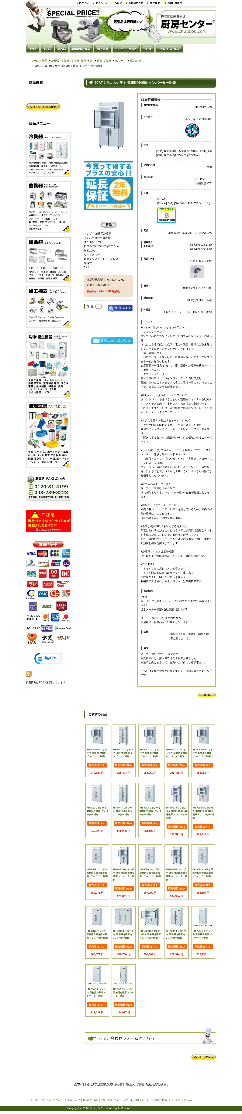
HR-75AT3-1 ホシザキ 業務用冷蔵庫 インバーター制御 (202, 934)
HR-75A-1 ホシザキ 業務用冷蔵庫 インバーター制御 (123, 992)
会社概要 (134, 1100)
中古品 (56, 1100)
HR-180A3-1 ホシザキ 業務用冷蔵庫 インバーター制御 (123, 934)
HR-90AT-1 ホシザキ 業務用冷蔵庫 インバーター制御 (150, 811)
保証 (96, 1100)
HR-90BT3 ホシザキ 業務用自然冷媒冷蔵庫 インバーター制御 (97, 873)
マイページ (147, 1100)
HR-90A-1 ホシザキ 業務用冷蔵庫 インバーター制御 (97, 811)
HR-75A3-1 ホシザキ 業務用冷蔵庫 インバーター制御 (96, 992)
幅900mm (136, 60)
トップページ (37, 1100)
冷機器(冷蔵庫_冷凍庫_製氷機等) (72, 60)
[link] (48, 659)
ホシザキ (120, 60)
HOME (33, 60)
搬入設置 (87, 1100)
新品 (44, 60)
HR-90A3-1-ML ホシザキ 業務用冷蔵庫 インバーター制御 (202, 753)
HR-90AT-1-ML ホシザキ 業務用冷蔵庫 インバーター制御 (97, 753)
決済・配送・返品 (110, 1100)
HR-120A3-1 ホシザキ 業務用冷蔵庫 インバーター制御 (176, 934)
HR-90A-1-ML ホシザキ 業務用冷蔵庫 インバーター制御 (149, 753)
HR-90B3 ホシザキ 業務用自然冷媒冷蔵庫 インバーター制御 (97, 934)
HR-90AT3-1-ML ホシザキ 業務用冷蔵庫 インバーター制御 (176, 753)
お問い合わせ (189, 1100)
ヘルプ (124, 1100)
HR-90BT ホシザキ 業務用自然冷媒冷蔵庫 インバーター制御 (150, 873)
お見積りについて (71, 1100)
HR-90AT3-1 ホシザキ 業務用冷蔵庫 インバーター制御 (123, 753)
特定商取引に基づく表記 (167, 1100)
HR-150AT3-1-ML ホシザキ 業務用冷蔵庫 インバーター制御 (150, 934)
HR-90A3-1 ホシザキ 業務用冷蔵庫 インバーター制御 (123, 811)
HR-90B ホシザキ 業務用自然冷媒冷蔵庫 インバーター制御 (202, 873)
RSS (41, 682)
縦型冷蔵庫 (104, 60)
